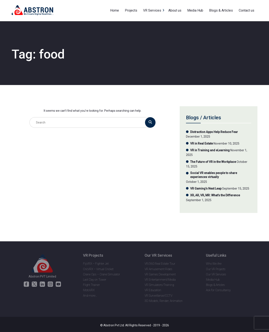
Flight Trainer (91, 285)
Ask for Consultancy (218, 290)
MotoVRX (89, 290)
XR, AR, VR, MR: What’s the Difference (215, 195)
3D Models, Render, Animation (164, 301)
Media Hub (213, 279)
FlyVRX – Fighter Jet (96, 263)
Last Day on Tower (94, 279)
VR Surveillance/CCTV (158, 295)
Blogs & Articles (215, 285)
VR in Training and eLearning (210, 150)
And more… (90, 295)
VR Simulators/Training (159, 285)
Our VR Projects (215, 269)
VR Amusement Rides (158, 269)
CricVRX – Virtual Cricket (98, 269)
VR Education (153, 290)
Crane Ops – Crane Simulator (101, 274)
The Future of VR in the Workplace (213, 161)
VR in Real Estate (201, 143)
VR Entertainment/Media (160, 279)
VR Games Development (160, 274)
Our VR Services (216, 274)
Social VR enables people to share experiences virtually (213, 175)
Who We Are (214, 263)
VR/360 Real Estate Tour (160, 263)
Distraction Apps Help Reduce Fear (214, 132)
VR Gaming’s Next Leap (206, 188)
